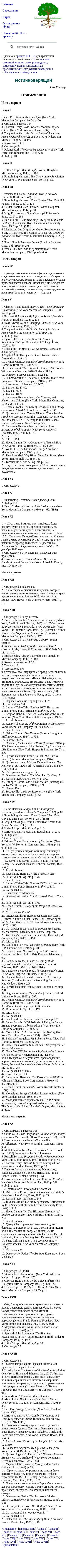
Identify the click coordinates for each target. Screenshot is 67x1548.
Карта (6, 17)
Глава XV (52, 1538)
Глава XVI (8, 1541)
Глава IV (20, 1531)
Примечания (10, 1544)
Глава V (33, 1531)
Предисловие (27, 1528)
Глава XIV (37, 1538)
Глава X (41, 1535)
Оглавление (9, 1528)
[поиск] (31, 47)
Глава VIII (14, 1535)
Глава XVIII (41, 1541)
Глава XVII (24, 1541)
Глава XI (53, 1535)
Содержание (10, 10)
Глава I (42, 1528)
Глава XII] (8, 1538)
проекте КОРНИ (25, 55)
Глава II (53, 1528)
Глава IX (28, 1535)
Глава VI (45, 1531)
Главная (8, 4)
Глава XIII (22, 1538)
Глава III (7, 1531)
